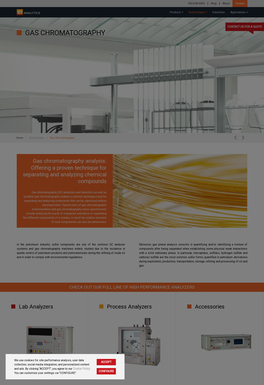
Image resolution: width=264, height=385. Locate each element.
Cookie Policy (81, 368)
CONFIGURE (106, 371)
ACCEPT (106, 362)
